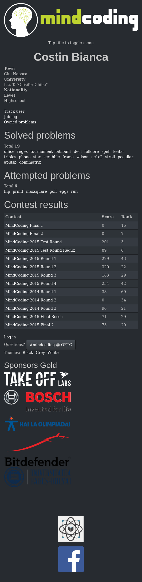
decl (78, 151)
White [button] (53, 352)
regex (22, 151)
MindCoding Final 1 (24, 225)
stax (37, 157)
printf (18, 191)
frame (68, 157)
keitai (118, 151)
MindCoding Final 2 (24, 234)
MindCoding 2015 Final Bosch (34, 317)
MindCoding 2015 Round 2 (30, 267)
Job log (10, 117)
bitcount (63, 151)
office (9, 151)
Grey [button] (40, 352)
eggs (64, 191)
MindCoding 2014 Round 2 (30, 300)
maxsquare (36, 191)
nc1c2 (97, 157)
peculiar (125, 157)
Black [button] (28, 352)
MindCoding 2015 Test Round (33, 242)
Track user (14, 111)
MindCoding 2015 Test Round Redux (40, 250)
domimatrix (30, 162)
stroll (110, 157)
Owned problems (20, 122)
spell (106, 151)
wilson (82, 157)
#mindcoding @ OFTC (51, 345)
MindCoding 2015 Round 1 (30, 258)
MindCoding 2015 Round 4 (30, 283)
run (74, 191)
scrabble (52, 157)
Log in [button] (10, 337)
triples (10, 157)
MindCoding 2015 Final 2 (29, 325)
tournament (41, 151)
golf (53, 191)
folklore (91, 151)
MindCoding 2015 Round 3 (30, 275)
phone (25, 157)
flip (7, 191)
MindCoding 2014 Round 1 (30, 292)
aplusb (10, 162)
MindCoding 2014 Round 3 (30, 308)
